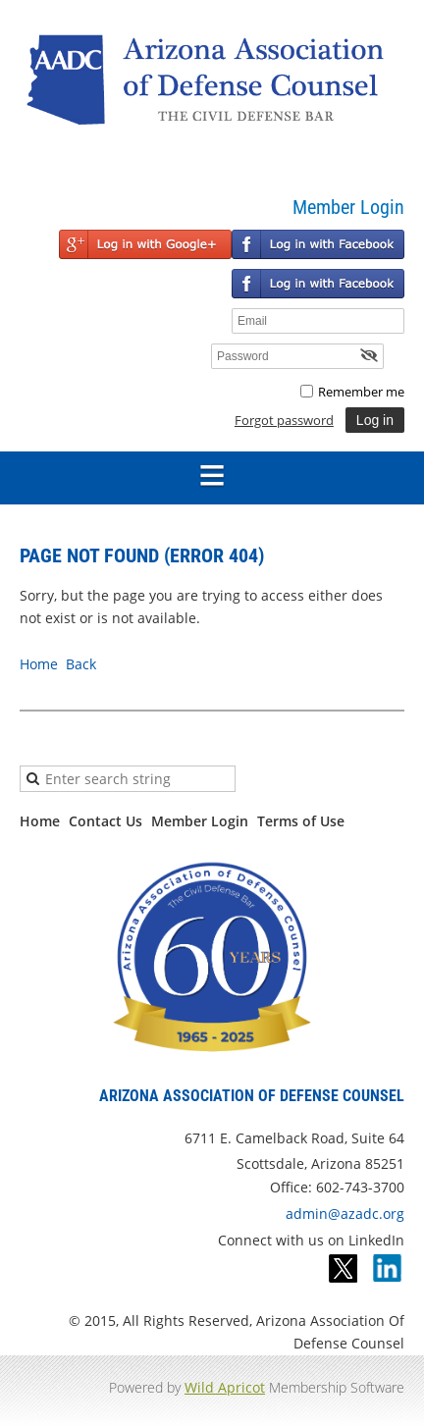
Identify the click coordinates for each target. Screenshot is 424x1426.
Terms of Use (300, 821)
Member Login (199, 821)
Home (39, 664)
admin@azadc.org (345, 1213)
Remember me (361, 391)
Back (81, 664)
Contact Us (105, 821)
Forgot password (284, 420)
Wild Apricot (225, 1387)
